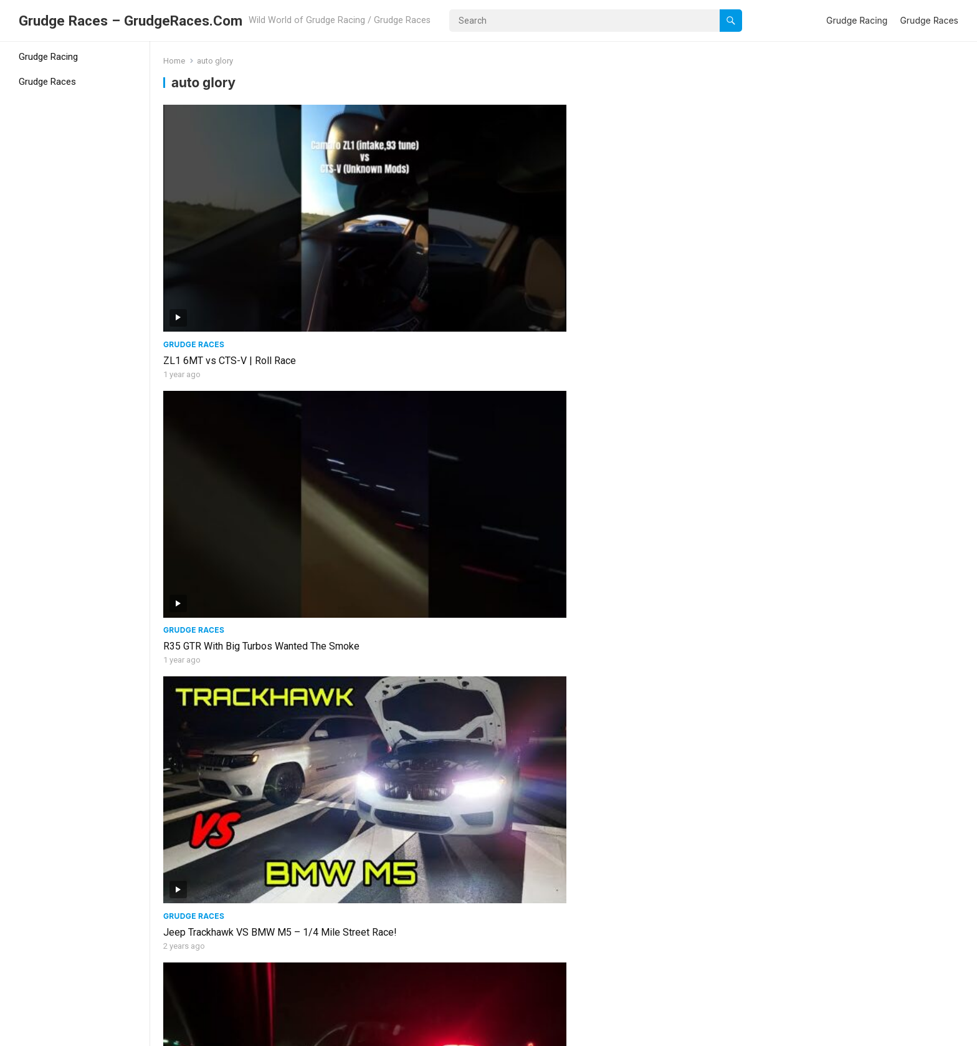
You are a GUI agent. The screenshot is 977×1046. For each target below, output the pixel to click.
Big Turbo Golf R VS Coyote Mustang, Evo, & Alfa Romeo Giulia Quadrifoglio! (461, 789)
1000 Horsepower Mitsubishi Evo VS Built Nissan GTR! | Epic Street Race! (660, 609)
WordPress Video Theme (240, 1032)
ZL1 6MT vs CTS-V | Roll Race (229, 242)
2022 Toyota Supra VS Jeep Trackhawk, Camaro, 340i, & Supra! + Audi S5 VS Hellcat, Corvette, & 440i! (868, 435)
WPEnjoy (319, 1032)
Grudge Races (929, 20)
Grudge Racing (856, 20)
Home (174, 60)
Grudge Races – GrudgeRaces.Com (130, 20)
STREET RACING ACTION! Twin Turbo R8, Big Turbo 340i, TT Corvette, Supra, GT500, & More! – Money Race (462, 435)
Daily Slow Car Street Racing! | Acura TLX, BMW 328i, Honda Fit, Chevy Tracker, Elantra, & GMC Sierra (259, 796)
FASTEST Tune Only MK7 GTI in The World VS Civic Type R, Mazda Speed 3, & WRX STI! (254, 435)
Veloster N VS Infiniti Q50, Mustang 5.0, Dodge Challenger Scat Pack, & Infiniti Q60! (257, 970)
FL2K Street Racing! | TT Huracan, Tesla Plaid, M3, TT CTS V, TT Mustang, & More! (862, 789)
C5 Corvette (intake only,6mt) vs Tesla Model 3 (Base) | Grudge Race (854, 248)
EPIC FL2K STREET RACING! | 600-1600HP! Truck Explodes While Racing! (654, 789)
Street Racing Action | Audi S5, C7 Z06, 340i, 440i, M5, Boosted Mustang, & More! (462, 609)
